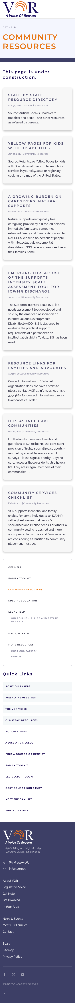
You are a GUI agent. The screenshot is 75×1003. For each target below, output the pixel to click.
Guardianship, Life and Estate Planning (34, 620)
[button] (70, 9)
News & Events (13, 918)
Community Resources (25, 589)
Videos (16, 656)
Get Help (15, 567)
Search (7, 943)
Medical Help (18, 633)
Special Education (22, 600)
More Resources (21, 644)
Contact (8, 931)
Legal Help (16, 611)
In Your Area (11, 906)
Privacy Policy (12, 956)
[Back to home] (21, 9)
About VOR (10, 880)
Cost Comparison (24, 651)
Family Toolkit (19, 578)
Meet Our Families (15, 925)
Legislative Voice (14, 887)
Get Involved (11, 900)
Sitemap (8, 950)
